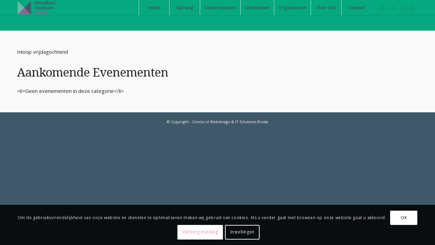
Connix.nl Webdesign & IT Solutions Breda (230, 121)
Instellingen (242, 232)
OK (404, 217)
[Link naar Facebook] (382, 7)
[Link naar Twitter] (413, 7)
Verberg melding (200, 232)
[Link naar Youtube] (392, 7)
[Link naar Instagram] (403, 7)
